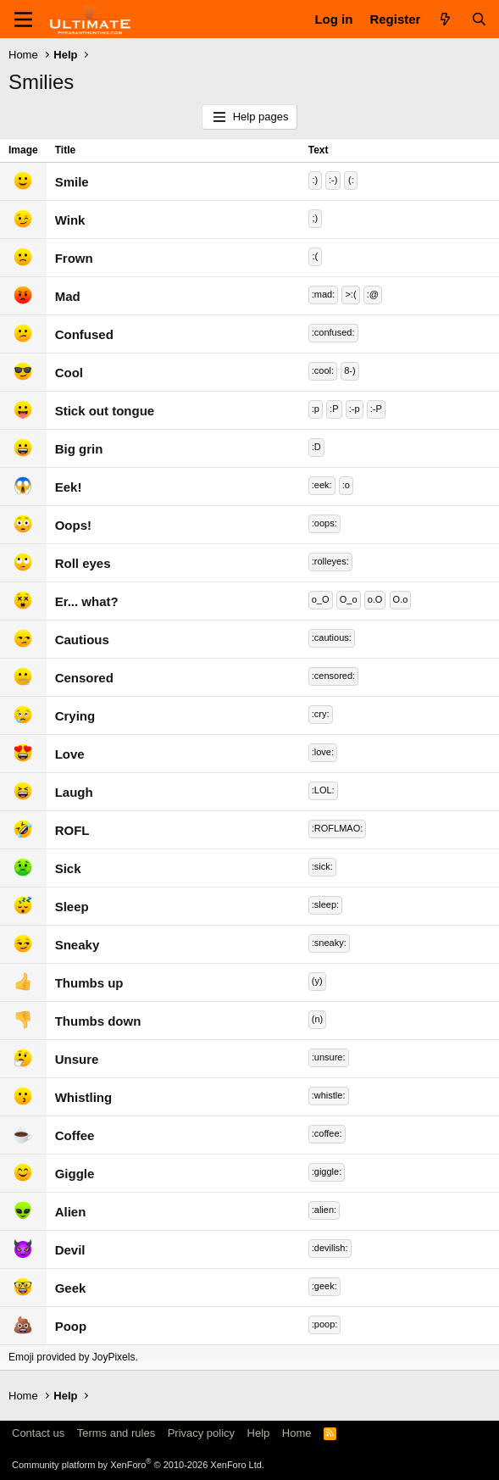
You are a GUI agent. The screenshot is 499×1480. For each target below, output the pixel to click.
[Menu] (23, 19)
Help (258, 1433)
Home (297, 1433)
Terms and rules (116, 1433)
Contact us (38, 1433)
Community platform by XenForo (138, 1465)
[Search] (479, 19)
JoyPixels (114, 1357)
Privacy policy (201, 1433)
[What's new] (445, 19)
